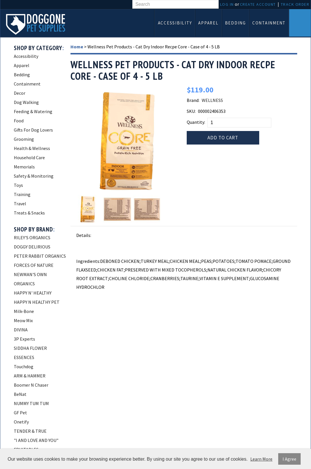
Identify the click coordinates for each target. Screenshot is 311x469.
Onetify (21, 422)
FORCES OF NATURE (34, 265)
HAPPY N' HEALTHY (32, 293)
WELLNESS (212, 100)
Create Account (258, 4)
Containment (269, 23)
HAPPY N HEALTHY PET (37, 302)
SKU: (191, 111)
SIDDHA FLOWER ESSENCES (30, 352)
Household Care (29, 157)
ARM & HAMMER (29, 376)
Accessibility (175, 23)
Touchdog (23, 366)
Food (19, 121)
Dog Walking (26, 102)
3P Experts (24, 339)
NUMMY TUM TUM (31, 403)
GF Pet (20, 412)
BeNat (20, 394)
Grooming (24, 139)
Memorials (24, 167)
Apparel (208, 23)
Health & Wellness (32, 148)
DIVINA (21, 330)
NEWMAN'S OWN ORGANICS (30, 278)
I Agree (289, 459)
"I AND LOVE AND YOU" (36, 440)
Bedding (235, 23)
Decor (19, 93)
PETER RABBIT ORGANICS (40, 256)
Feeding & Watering (33, 111)
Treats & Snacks (29, 213)
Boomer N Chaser (31, 385)
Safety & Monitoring (34, 176)
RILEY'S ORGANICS (32, 237)
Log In (227, 4)
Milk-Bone (24, 311)
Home (76, 47)
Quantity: (196, 122)
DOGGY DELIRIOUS (32, 247)
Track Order (295, 4)
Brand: (193, 100)
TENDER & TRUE (30, 431)
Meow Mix (23, 320)
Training (22, 194)
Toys (18, 185)
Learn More (261, 459)
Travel (20, 203)
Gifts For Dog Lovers (33, 130)
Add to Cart (222, 137)
